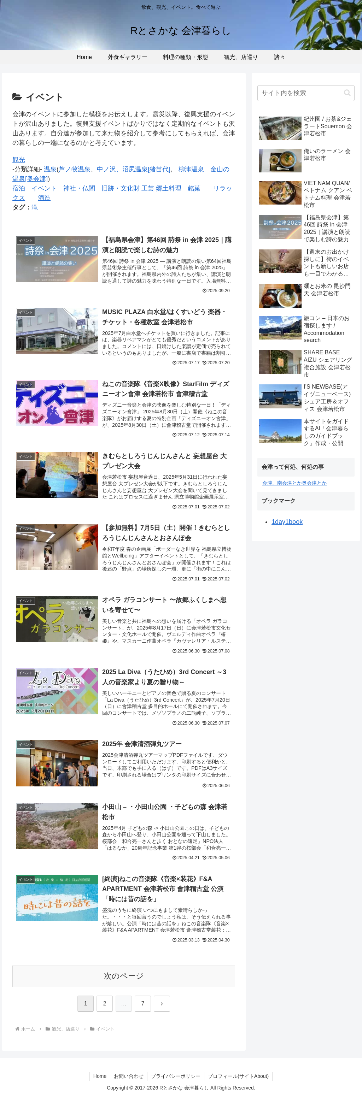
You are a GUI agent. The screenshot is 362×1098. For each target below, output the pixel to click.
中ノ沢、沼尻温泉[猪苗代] (133, 169)
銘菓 (194, 188)
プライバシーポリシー (175, 1076)
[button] (347, 93)
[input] (305, 93)
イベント (44, 188)
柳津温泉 (191, 169)
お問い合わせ (129, 1076)
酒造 (44, 197)
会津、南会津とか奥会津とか (294, 483)
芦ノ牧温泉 (74, 169)
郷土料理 (168, 188)
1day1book (287, 521)
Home (99, 1076)
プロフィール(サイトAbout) (238, 1076)
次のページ (124, 976)
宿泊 (18, 188)
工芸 (147, 188)
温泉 (50, 169)
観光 (18, 159)
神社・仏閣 (79, 188)
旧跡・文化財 (120, 188)
